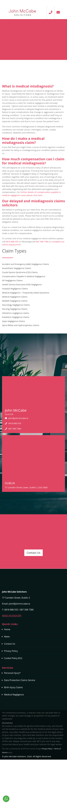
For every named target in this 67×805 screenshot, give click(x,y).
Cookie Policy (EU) (13, 658)
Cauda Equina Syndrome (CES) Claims (20, 272)
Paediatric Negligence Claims (15, 317)
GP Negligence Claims (12, 280)
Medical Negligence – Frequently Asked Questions (25, 292)
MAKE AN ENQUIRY (11, 615)
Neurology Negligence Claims (16, 304)
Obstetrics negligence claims (15, 313)
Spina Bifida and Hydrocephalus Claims (20, 325)
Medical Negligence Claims (14, 296)
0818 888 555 (12, 241)
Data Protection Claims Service (19, 680)
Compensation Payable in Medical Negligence (23, 276)
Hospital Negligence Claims (15, 288)
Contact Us (33, 553)
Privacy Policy (11, 650)
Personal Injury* (12, 672)
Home (7, 629)
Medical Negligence (14, 694)
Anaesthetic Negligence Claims (16, 268)
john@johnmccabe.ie (18, 418)
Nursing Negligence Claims (14, 309)
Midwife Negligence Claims (14, 300)
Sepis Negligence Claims (13, 321)
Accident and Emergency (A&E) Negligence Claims (25, 264)
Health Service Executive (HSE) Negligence (22, 284)
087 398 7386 (42, 241)
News (7, 636)
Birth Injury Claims (13, 687)
